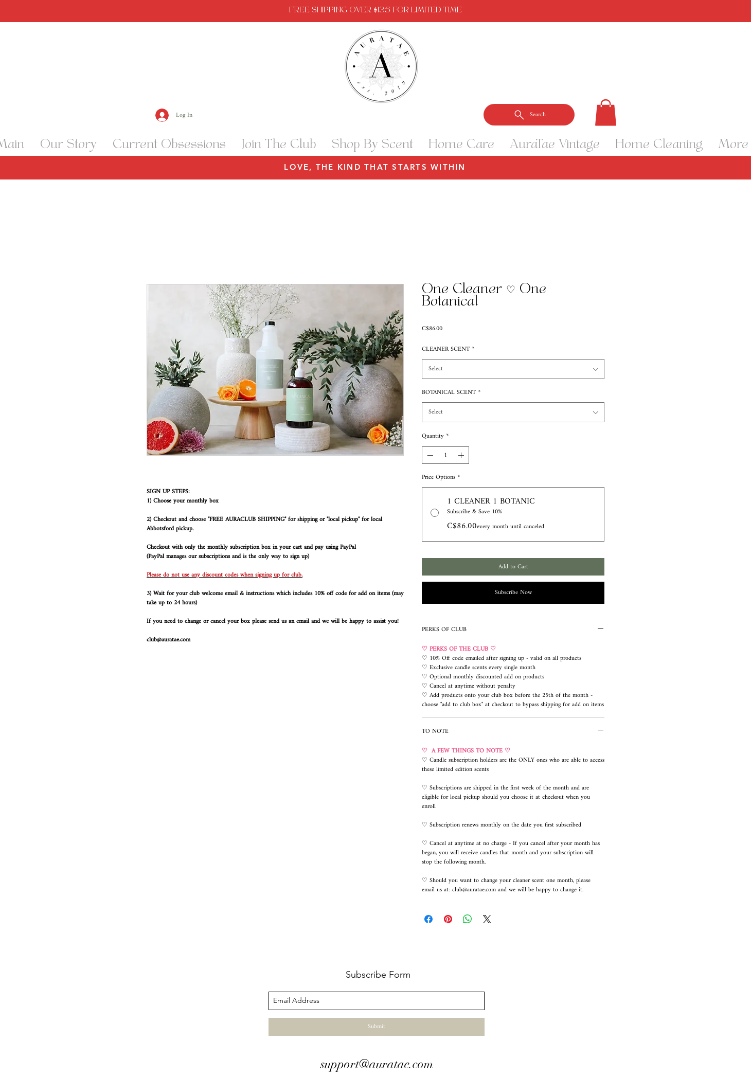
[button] (606, 112)
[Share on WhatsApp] (467, 919)
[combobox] (513, 369)
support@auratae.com (376, 1064)
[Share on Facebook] (428, 919)
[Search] (529, 114)
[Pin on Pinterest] (448, 919)
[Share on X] (487, 919)
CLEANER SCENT (448, 349)
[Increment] (462, 455)
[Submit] (377, 1027)
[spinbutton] (445, 455)
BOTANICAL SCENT (451, 392)
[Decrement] (429, 455)
